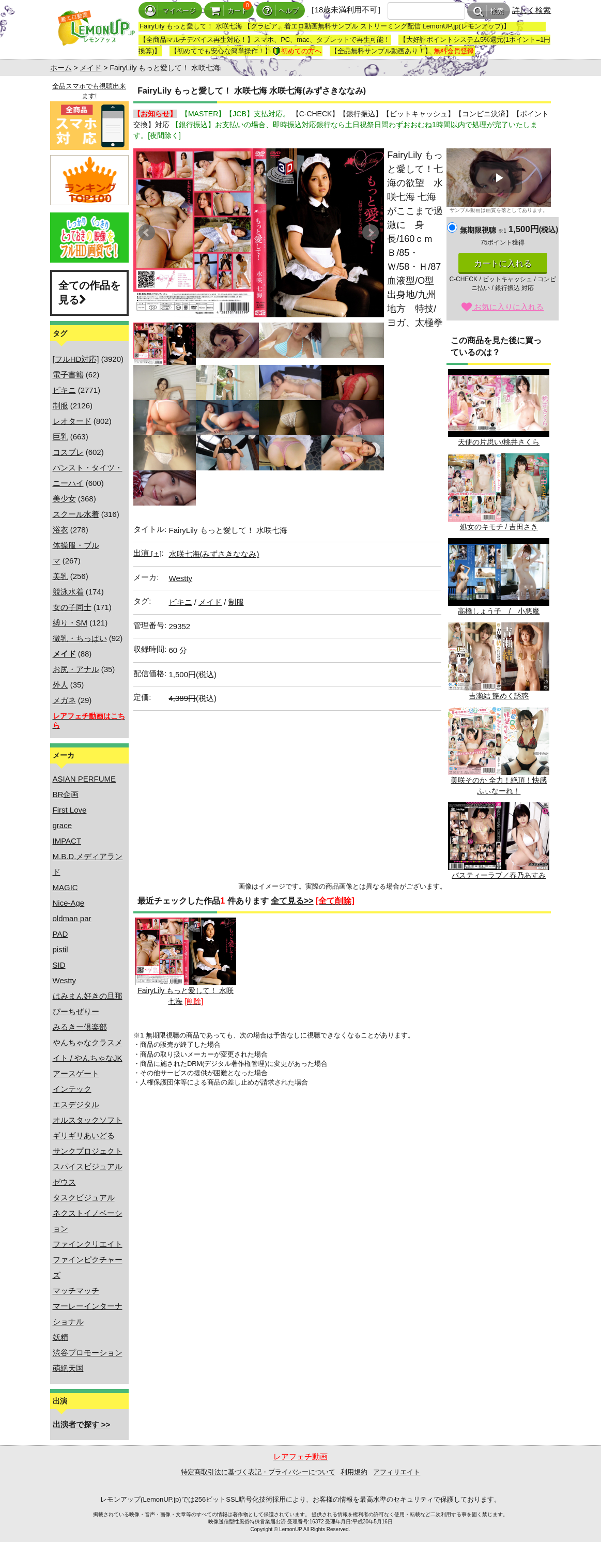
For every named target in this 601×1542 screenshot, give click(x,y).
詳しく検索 (531, 10)
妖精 (60, 1337)
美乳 (60, 576)
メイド (90, 68)
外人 (60, 684)
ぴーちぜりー (76, 1011)
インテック (72, 1089)
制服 (60, 405)
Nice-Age (69, 902)
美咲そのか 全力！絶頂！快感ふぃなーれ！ (498, 751)
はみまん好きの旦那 (87, 995)
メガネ (64, 700)
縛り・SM (70, 622)
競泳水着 (68, 591)
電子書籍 (68, 374)
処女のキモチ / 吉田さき (498, 491)
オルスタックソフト (87, 1120)
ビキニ (64, 390)
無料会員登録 (454, 51)
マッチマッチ (76, 1290)
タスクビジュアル (84, 1197)
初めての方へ (297, 51)
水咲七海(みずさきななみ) (214, 553)
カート (229, 10)
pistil (60, 949)
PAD (60, 933)
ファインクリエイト (87, 1244)
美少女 (64, 498)
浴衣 (60, 529)
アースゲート (76, 1073)
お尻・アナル (76, 669)
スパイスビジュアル (87, 1166)
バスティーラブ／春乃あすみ (498, 840)
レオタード (72, 421)
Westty (64, 980)
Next (370, 232)
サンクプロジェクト (87, 1151)
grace (62, 825)
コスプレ (68, 452)
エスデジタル (76, 1104)
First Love (70, 809)
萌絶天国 (68, 1368)
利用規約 (354, 1472)
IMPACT (67, 840)
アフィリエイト (396, 1472)
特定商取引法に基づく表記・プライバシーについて (258, 1472)
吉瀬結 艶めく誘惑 (498, 660)
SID (59, 964)
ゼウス (64, 1182)
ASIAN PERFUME (84, 778)
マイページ (170, 10)
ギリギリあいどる (84, 1135)
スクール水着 (76, 514)
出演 (147, 552)
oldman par (72, 918)
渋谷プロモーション (87, 1352)
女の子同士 (72, 607)
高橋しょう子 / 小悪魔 (498, 576)
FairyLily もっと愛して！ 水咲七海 (185, 961)
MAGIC (65, 887)
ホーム (61, 68)
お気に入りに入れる (502, 306)
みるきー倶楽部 (80, 1026)
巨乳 (60, 436)
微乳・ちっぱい (80, 638)
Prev (146, 232)
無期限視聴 (483, 230)
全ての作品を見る (89, 293)
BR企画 (66, 794)
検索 (488, 11)
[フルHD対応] (76, 359)
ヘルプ (281, 10)
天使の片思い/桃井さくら (498, 407)
